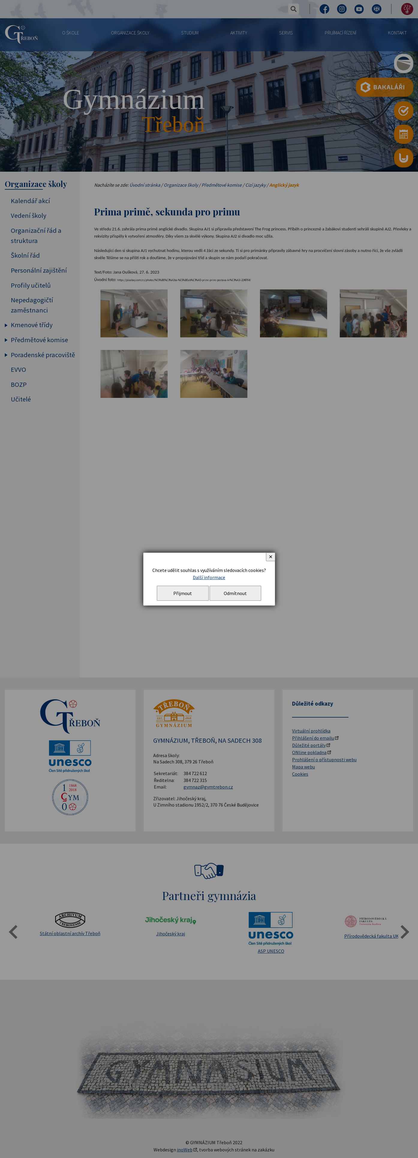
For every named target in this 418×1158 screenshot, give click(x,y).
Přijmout (182, 593)
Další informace (209, 577)
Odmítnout (235, 593)
